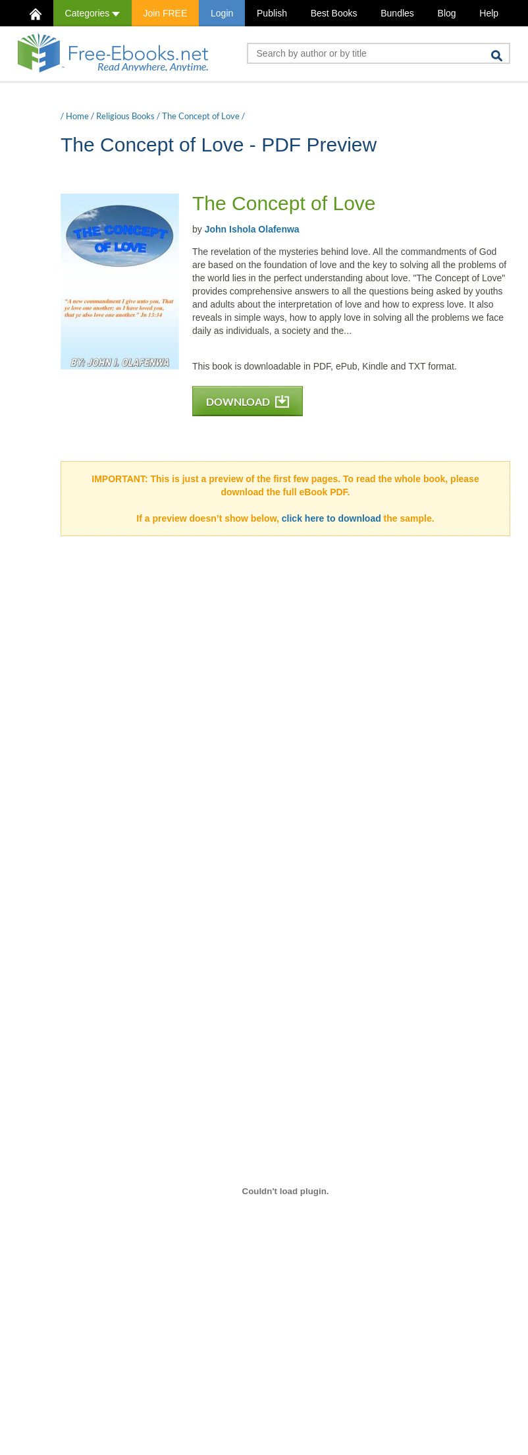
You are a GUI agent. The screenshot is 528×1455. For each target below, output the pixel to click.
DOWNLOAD (247, 401)
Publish (272, 13)
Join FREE (165, 13)
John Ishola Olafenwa (252, 229)
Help (488, 13)
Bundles (397, 13)
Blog (447, 13)
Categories (92, 13)
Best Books (334, 13)
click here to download (331, 518)
